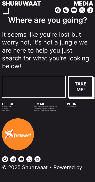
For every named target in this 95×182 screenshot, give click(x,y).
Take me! (80, 86)
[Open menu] (5, 10)
